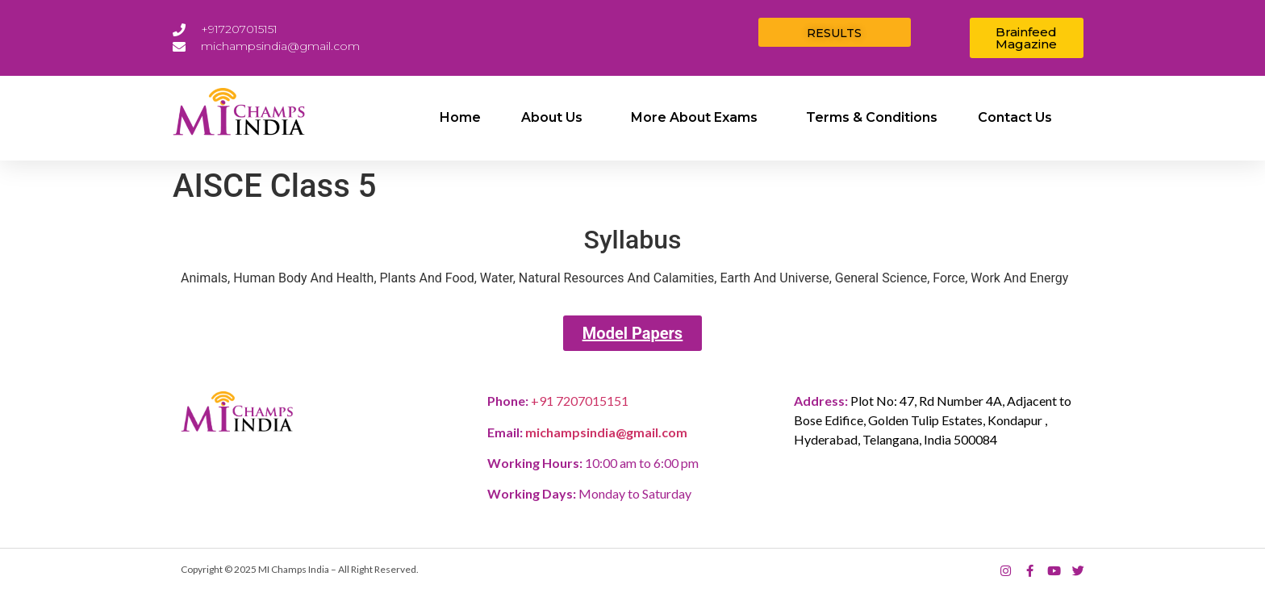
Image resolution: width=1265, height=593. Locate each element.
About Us (556, 118)
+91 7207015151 (579, 400)
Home (460, 117)
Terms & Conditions (871, 117)
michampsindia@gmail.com (606, 432)
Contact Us (1015, 117)
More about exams (698, 118)
